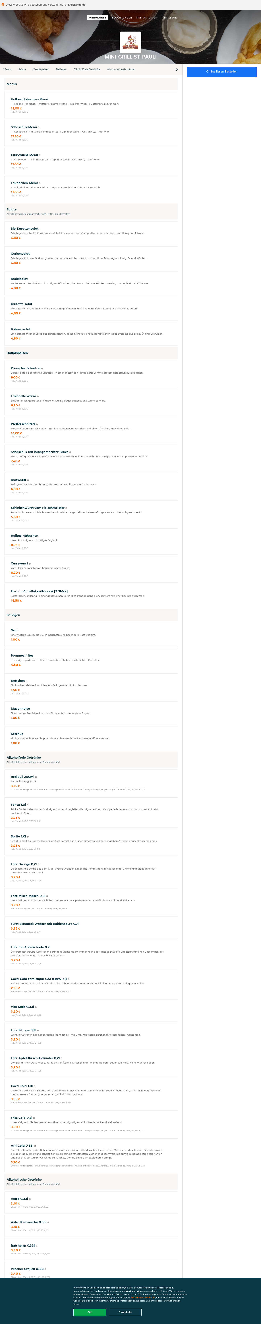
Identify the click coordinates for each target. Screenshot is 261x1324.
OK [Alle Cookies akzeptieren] (90, 1312)
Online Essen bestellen (221, 71)
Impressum (170, 17)
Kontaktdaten (146, 17)
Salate (22, 69)
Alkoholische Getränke (120, 69)
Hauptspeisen (41, 69)
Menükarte (97, 17)
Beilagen (61, 69)
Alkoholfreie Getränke (87, 69)
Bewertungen (122, 17)
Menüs (7, 69)
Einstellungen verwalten (142, 1297)
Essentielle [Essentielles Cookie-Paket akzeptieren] (125, 1312)
